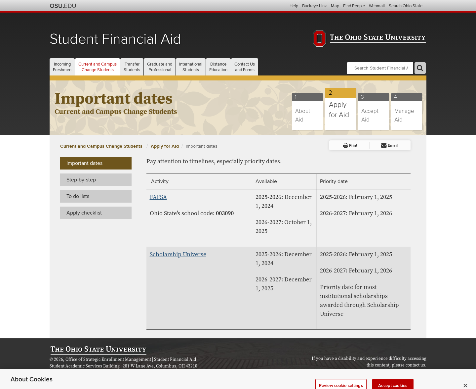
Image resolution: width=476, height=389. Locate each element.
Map (335, 6)
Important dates (202, 146)
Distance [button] (218, 67)
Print (350, 145)
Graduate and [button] (159, 67)
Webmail (377, 6)
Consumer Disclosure (149, 372)
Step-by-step (81, 179)
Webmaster (113, 372)
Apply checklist (84, 213)
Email (389, 145)
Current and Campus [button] (97, 67)
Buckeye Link (314, 6)
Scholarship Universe (178, 254)
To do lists (77, 196)
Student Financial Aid (115, 39)
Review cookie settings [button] (405, 372)
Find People (354, 6)
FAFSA (158, 197)
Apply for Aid (165, 146)
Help (294, 6)
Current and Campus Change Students (102, 146)
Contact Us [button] (244, 67)
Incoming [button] (62, 67)
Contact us (89, 372)
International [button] (190, 67)
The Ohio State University (63, 6)
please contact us (408, 365)
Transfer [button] (132, 67)
